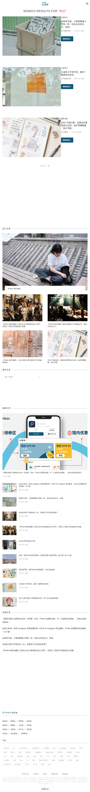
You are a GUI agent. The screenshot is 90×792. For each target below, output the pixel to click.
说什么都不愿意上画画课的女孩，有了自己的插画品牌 (38, 598)
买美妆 (13, 729)
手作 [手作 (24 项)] (5, 756)
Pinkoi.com (25, 774)
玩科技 (29, 725)
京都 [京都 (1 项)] (54, 748)
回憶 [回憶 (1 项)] (20, 752)
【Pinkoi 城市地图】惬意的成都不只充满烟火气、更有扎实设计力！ (67, 325)
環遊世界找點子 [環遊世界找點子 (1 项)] (43, 760)
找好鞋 (29, 721)
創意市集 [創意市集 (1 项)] (72, 748)
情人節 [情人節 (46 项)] (78, 752)
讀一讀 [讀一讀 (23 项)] (27, 764)
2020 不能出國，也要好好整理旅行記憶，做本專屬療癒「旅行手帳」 (74, 125)
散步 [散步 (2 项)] (35, 756)
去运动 (4, 733)
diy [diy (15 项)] (14, 748)
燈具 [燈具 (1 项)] (21, 760)
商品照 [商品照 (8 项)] (13, 752)
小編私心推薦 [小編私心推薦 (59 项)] (49, 752)
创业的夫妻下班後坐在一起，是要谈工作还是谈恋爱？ (38, 512)
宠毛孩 (29, 729)
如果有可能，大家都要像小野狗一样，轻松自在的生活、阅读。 (73, 24)
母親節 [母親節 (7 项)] (76, 756)
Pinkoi (65, 132)
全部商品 (24, 733)
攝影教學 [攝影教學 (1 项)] (20, 756)
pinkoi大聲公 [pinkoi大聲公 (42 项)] (23, 748)
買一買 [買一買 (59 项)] (35, 764)
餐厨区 (13, 725)
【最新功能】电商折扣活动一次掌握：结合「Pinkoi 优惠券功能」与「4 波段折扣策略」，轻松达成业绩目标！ (42, 473)
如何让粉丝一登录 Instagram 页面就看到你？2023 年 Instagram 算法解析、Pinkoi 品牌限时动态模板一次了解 (53, 485)
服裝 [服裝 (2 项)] (61, 756)
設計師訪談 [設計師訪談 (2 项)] (7, 764)
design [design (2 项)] (6, 748)
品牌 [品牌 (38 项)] (5, 752)
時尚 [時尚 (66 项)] (55, 756)
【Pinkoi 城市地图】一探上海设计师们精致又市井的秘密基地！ (22, 361)
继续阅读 (67, 39)
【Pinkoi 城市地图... (14, 289)
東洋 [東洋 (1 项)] (68, 756)
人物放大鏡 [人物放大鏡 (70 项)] (63, 748)
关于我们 (36, 774)
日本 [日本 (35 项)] (48, 756)
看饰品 (13, 721)
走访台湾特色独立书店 (27, 541)
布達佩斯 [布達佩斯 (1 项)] (69, 752)
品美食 (4, 729)
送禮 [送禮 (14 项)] (42, 764)
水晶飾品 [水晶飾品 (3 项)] (6, 760)
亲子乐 (21, 729)
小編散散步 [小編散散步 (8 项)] (38, 752)
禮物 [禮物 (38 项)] (53, 760)
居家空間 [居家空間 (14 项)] (59, 752)
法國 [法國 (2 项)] (14, 760)
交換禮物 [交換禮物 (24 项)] (46, 748)
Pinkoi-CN (67, 31)
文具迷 (21, 725)
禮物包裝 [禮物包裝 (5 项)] (61, 760)
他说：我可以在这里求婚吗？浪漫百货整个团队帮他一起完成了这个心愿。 (46, 555)
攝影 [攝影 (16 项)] (12, 756)
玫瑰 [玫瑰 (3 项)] (33, 760)
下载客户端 (54, 774)
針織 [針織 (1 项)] (49, 764)
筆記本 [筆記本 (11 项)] (70, 760)
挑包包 (4, 721)
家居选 (4, 725)
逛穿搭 (21, 721)
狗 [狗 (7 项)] (27, 760)
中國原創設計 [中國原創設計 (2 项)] (35, 748)
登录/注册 (65, 774)
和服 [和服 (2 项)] (81, 748)
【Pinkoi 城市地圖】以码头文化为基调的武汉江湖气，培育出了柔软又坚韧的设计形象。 (22, 325)
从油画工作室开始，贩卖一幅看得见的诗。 (34, 584)
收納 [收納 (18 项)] (28, 756)
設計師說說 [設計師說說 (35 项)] (18, 764)
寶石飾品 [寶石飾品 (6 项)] (28, 752)
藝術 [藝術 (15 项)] (77, 760)
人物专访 (64, 17)
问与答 (45, 774)
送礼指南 (14, 733)
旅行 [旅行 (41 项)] (41, 756)
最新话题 (64, 119)
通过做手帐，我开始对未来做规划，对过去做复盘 (37, 570)
